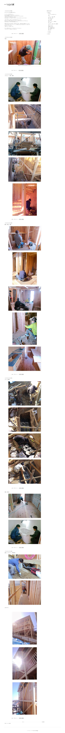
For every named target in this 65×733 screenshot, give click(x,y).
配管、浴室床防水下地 (51, 27)
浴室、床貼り (50, 20)
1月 (49, 32)
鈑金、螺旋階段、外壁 (51, 28)
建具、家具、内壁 (8, 224)
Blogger (37, 730)
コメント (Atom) (8, 723)
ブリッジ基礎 (7, 379)
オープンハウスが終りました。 (10, 12)
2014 (48, 12)
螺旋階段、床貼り (50, 26)
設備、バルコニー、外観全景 (10, 552)
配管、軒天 (49, 29)
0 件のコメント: (16, 33)
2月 (49, 31)
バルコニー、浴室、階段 (9, 75)
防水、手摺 (49, 22)
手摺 (5, 38)
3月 (49, 13)
